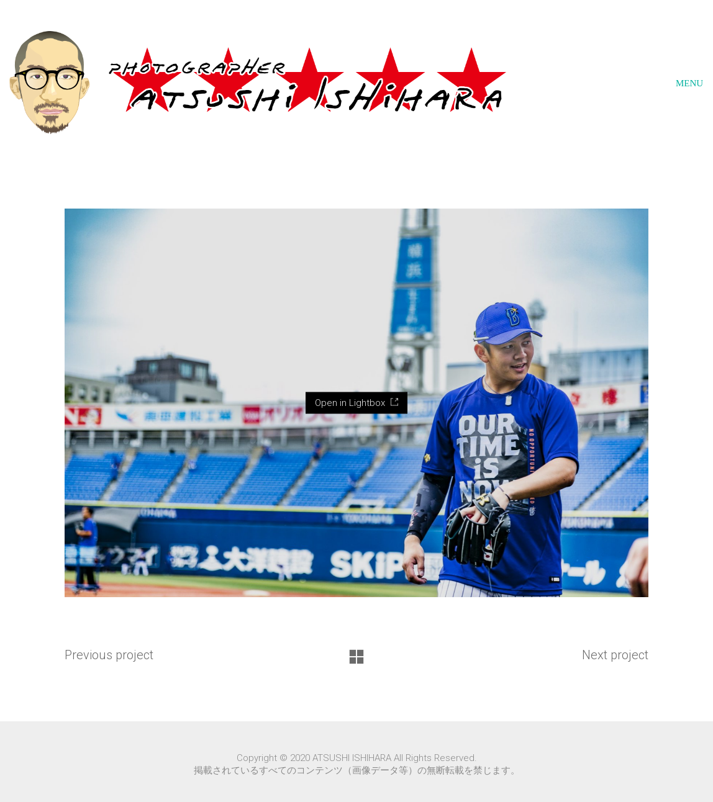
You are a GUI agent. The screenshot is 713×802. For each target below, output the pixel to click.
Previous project (109, 654)
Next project (615, 654)
